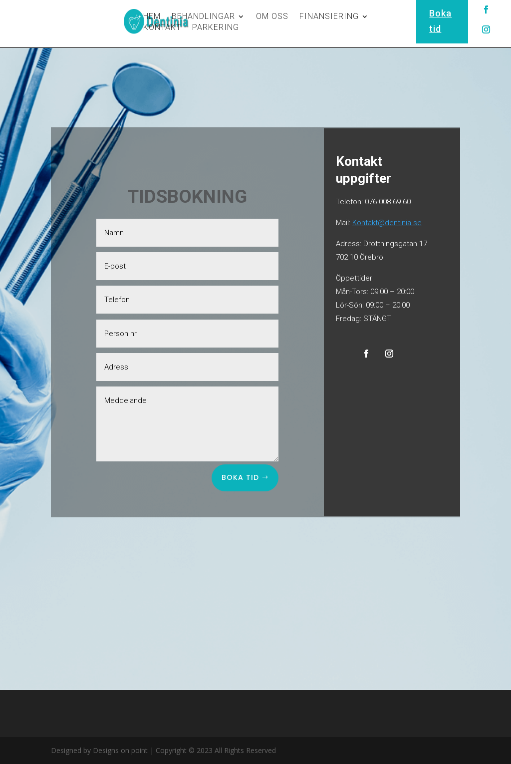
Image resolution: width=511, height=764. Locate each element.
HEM (152, 17)
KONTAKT (162, 28)
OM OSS (272, 17)
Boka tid (240, 477)
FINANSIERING (329, 17)
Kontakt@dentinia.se (387, 222)
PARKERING (215, 28)
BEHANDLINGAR (203, 17)
